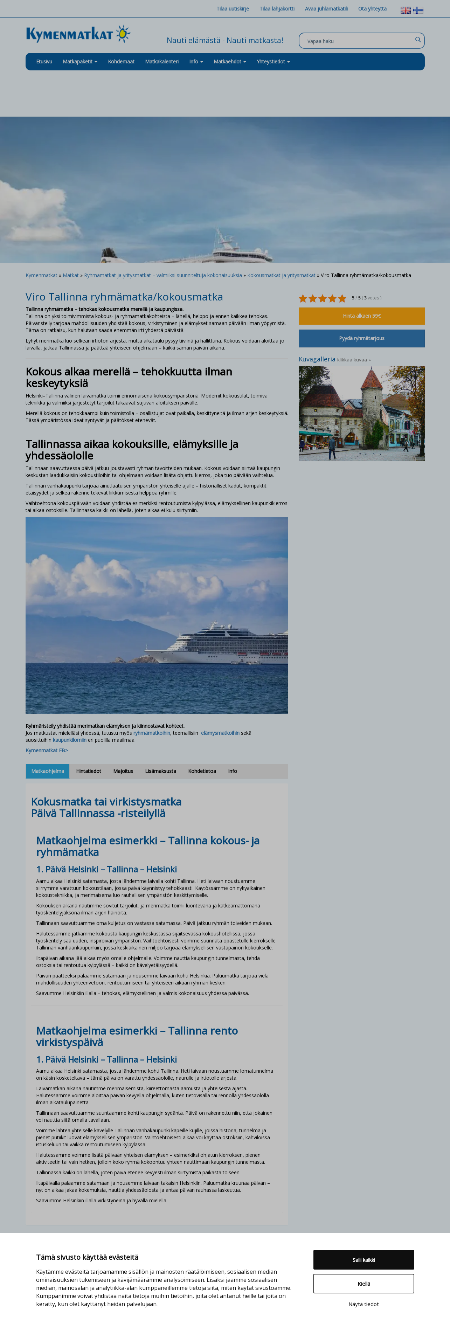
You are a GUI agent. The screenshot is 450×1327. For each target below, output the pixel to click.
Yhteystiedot (273, 61)
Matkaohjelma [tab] (47, 771)
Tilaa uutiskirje (232, 8)
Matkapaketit (80, 61)
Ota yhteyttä (372, 8)
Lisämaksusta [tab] (160, 771)
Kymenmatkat (41, 275)
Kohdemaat (121, 61)
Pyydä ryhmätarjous (362, 338)
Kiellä (364, 1283)
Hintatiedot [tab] (88, 771)
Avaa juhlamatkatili (326, 8)
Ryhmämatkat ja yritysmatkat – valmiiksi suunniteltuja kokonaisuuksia (163, 275)
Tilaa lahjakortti (277, 8)
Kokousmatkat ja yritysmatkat (281, 275)
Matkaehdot (230, 61)
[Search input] (360, 41)
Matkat (71, 275)
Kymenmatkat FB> (47, 750)
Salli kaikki (364, 1259)
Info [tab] (232, 771)
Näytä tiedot (363, 1303)
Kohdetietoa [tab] (202, 771)
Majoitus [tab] (123, 771)
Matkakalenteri (162, 61)
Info (196, 61)
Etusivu (44, 61)
